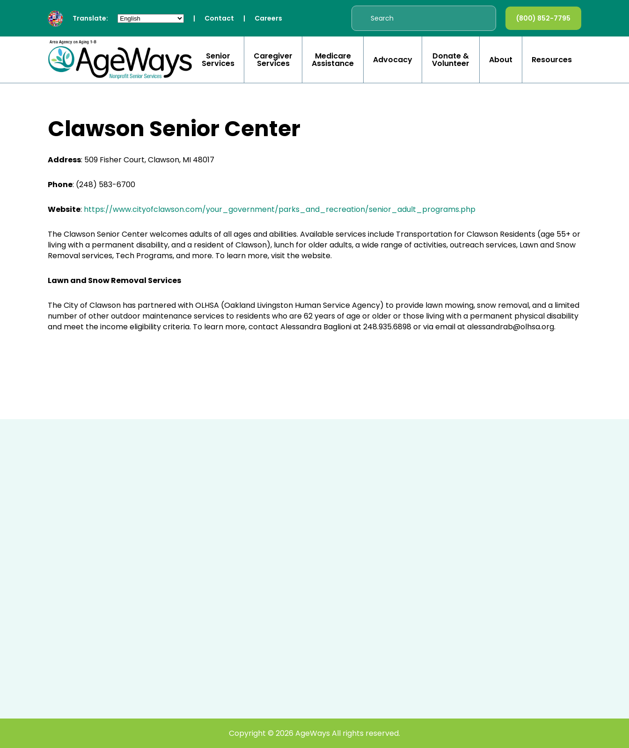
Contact (219, 18)
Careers (268, 18)
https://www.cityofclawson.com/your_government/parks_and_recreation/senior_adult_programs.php (280, 209)
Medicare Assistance (333, 59)
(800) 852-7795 (543, 18)
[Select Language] (150, 18)
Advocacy (392, 60)
